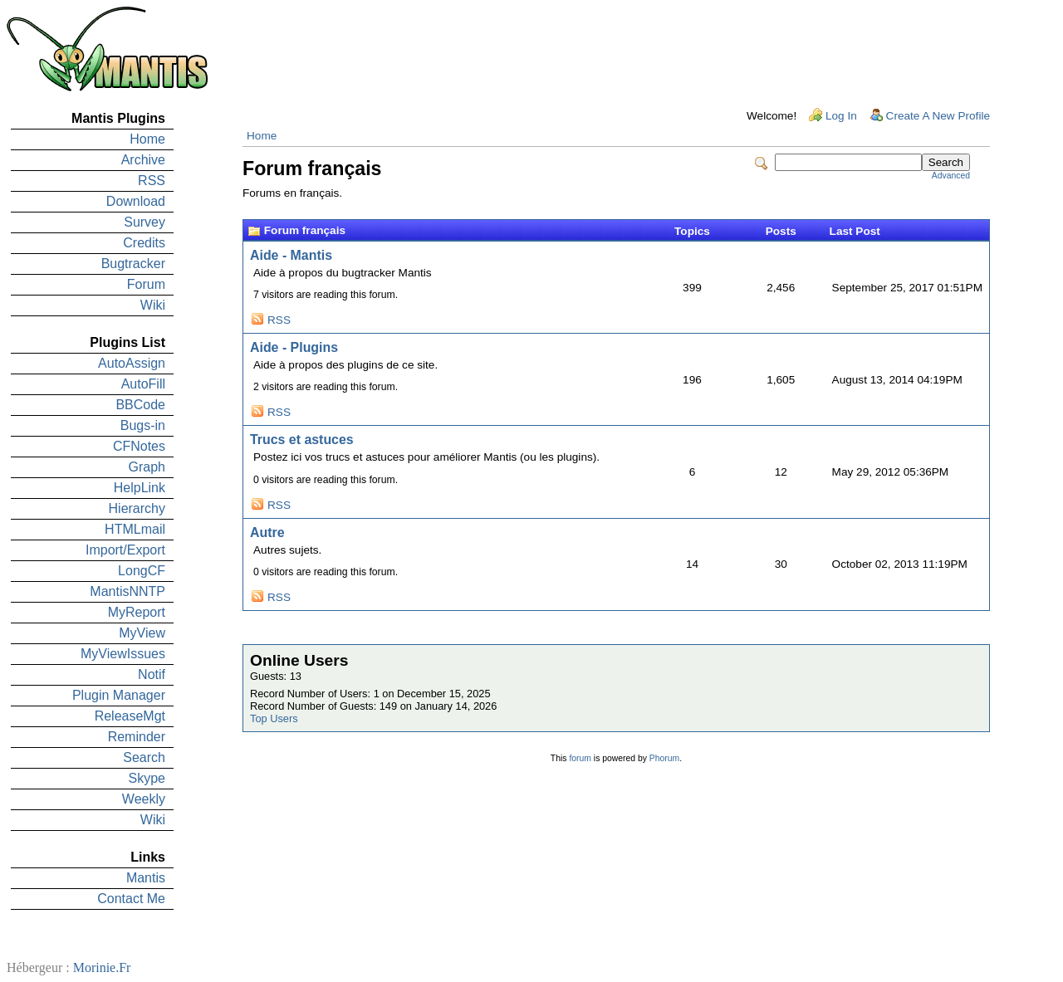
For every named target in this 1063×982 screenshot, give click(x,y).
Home (147, 139)
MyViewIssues (123, 654)
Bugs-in (142, 425)
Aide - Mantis (291, 255)
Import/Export (125, 550)
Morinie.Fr (102, 967)
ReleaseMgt (130, 716)
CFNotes (139, 446)
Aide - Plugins (294, 347)
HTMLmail (135, 529)
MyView (142, 633)
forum (580, 758)
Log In (841, 116)
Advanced (951, 175)
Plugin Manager (118, 695)
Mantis (145, 878)
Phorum (664, 758)
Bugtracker (133, 263)
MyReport (136, 612)
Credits (144, 243)
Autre (267, 532)
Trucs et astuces (302, 439)
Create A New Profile (938, 116)
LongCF (141, 571)
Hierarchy (137, 508)
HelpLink (139, 488)
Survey (144, 222)
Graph (147, 467)
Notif (151, 674)
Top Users (274, 718)
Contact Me (131, 899)
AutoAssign (131, 363)
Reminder (136, 737)
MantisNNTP (127, 591)
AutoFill (143, 384)
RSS (151, 180)
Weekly (143, 799)
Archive (143, 160)
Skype (147, 778)
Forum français (304, 230)
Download (135, 201)
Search (144, 757)
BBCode (140, 405)
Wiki (152, 305)
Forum (146, 284)
